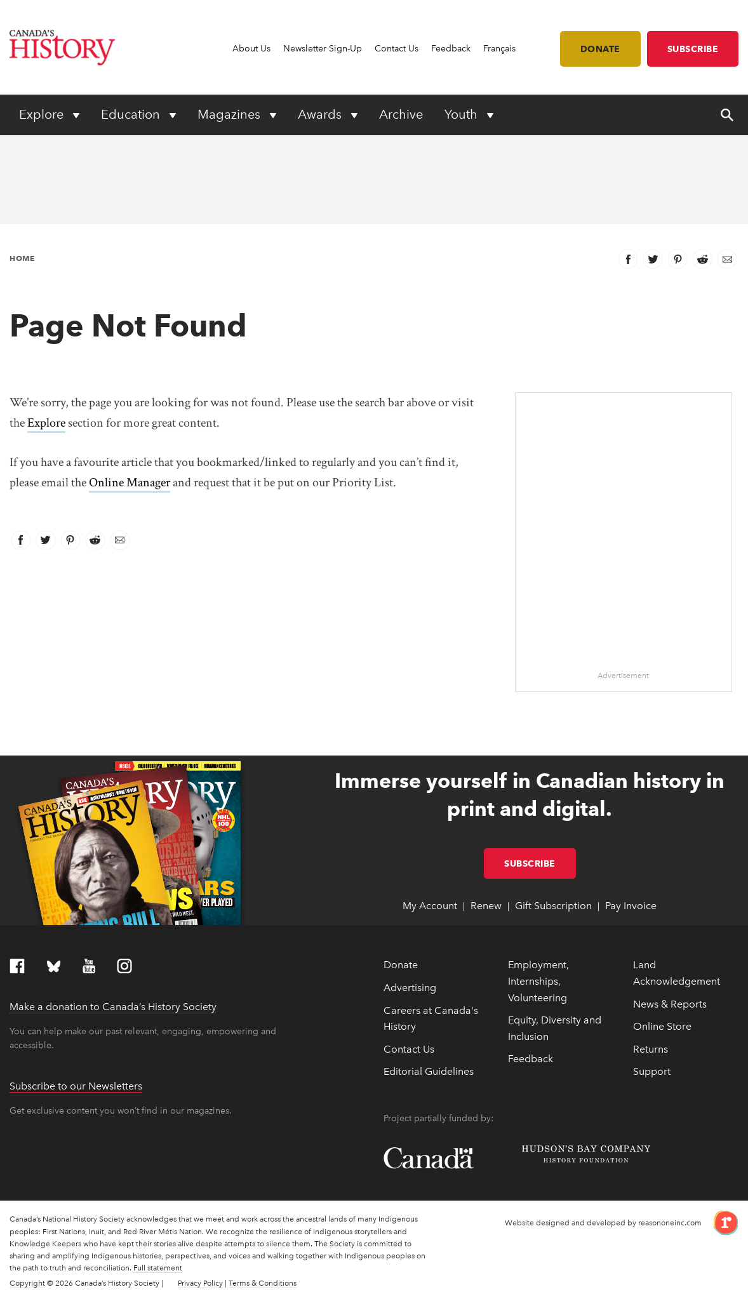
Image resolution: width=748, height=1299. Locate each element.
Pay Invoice (631, 906)
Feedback (451, 48)
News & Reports (670, 1004)
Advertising (410, 988)
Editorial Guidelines (429, 1071)
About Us (251, 48)
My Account (430, 906)
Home (22, 258)
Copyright (27, 1283)
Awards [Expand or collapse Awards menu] (321, 114)
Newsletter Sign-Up (322, 48)
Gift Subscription (553, 906)
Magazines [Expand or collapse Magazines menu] (230, 114)
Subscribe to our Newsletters (76, 1086)
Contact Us (396, 48)
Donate (600, 49)
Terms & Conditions (263, 1283)
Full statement (157, 1267)
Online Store (662, 1026)
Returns (650, 1049)
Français (499, 48)
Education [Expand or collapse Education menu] (132, 114)
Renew (486, 906)
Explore (46, 423)
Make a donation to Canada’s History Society (113, 1007)
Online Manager (129, 482)
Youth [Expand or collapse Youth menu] (462, 114)
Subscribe (693, 49)
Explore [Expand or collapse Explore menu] (43, 114)
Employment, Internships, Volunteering (538, 981)
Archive (401, 114)
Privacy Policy (200, 1283)
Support (652, 1071)
